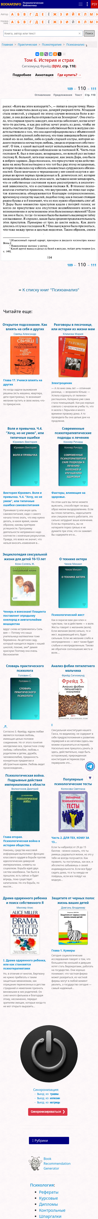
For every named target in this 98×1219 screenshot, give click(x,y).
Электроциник (61, 383)
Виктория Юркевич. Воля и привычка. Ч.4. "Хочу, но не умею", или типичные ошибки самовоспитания (22, 499)
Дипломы (48, 1204)
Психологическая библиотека (33, 4)
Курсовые (48, 1198)
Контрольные (52, 1210)
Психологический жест (67, 615)
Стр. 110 (90, 95)
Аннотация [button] (44, 75)
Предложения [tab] (62, 95)
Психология (42, 1185)
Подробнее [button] (22, 75)
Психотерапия (52, 44)
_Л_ (5, 726)
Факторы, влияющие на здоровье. (68, 495)
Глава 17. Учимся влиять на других (22, 382)
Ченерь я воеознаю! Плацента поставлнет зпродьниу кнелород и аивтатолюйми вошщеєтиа (24, 618)
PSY (94, 4)
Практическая (27, 44)
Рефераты (49, 1192)
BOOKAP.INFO (11, 4)
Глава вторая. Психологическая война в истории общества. (21, 841)
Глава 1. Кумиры (63, 950)
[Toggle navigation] (80, 4)
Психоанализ (75, 44)
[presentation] (90, 94)
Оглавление (43, 95)
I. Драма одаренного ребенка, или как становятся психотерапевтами (24, 964)
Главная (7, 44)
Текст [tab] (78, 95)
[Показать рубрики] (87, 4)
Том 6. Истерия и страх (49, 60)
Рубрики (41, 1140)
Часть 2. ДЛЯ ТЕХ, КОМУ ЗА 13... (70, 840)
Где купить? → (69, 75)
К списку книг (50, 289)
